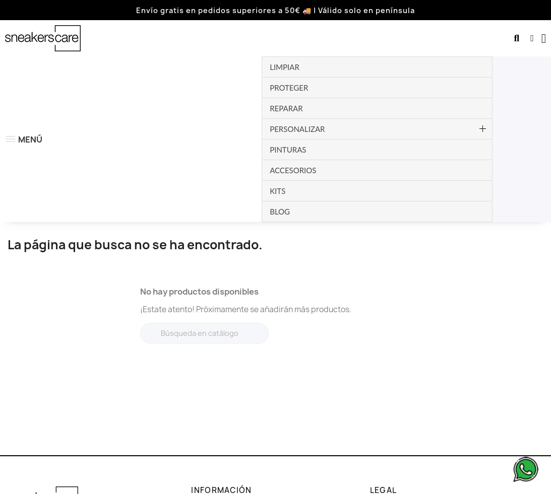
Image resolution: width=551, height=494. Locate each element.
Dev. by (496, 484)
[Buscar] (204, 197)
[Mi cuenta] (532, 38)
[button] (516, 38)
